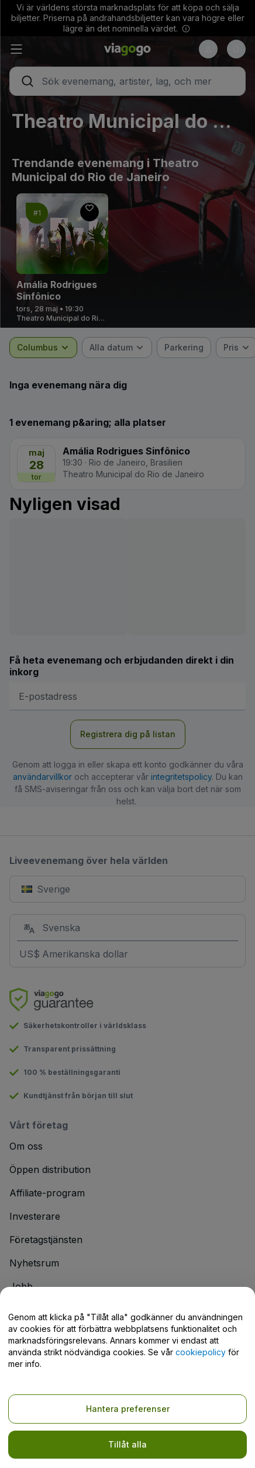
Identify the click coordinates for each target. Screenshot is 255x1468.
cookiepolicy (200, 1352)
